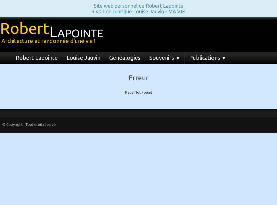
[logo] (54, 34)
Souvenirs (164, 57)
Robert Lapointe (37, 57)
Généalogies (124, 57)
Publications (207, 57)
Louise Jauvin (83, 57)
